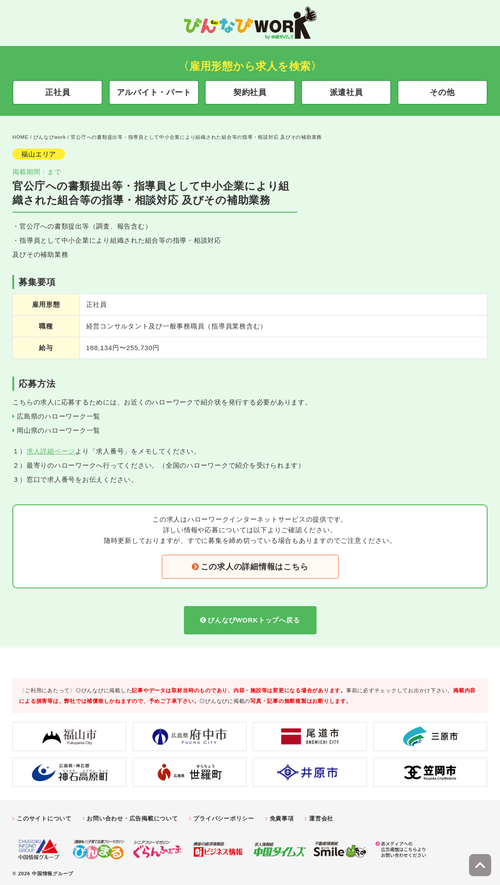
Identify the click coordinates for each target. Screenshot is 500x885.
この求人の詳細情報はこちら (255, 564)
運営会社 (321, 816)
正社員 (57, 92)
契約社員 (250, 92)
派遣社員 (346, 92)
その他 (442, 92)
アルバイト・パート (154, 92)
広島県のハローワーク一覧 (58, 414)
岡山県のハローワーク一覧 (58, 428)
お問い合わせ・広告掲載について (132, 816)
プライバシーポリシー (223, 816)
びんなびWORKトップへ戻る (254, 618)
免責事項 (282, 816)
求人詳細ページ (51, 449)
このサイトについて (44, 816)
